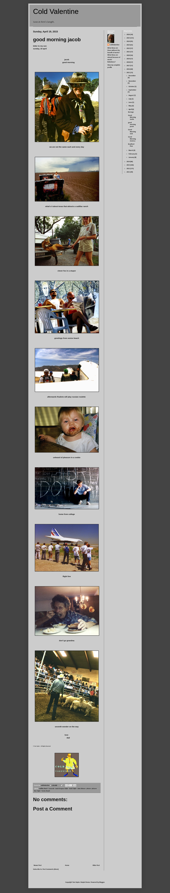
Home (67, 865)
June (130, 102)
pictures (94, 788)
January (131, 157)
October (132, 86)
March (131, 150)
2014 (128, 162)
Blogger (101, 882)
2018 (128, 62)
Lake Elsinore (81, 788)
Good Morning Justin (132, 117)
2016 (128, 69)
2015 (128, 73)
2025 (128, 38)
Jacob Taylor (73, 788)
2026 (128, 34)
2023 (128, 45)
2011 (128, 172)
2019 (128, 59)
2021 (128, 52)
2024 (128, 41)
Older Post (96, 865)
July (130, 99)
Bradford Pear (131, 145)
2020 (128, 55)
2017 (128, 66)
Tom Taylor (37, 791)
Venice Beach (45, 791)
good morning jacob (132, 125)
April (130, 109)
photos (88, 788)
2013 (128, 165)
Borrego (131, 112)
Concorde (51, 788)
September (132, 90)
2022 (128, 48)
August (131, 95)
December (132, 76)
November (132, 81)
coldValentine (114, 45)
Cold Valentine (56, 11)
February (132, 154)
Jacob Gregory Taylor (61, 788)
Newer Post (38, 865)
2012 (128, 169)
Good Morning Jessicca (132, 139)
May (130, 106)
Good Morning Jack (132, 132)
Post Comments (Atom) (51, 869)
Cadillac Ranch (43, 788)
